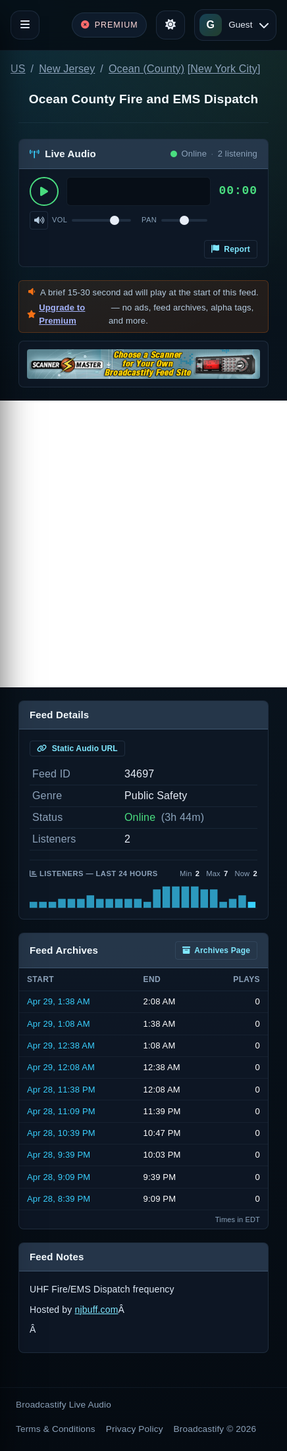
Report (230, 249)
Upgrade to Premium (62, 314)
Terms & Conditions (55, 1429)
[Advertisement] (143, 544)
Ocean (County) (146, 68)
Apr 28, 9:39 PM (58, 1155)
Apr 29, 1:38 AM (58, 1001)
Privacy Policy (134, 1429)
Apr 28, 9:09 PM (58, 1177)
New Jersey (67, 68)
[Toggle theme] (170, 25)
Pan (149, 220)
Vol (59, 220)
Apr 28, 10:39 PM (61, 1133)
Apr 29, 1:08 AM (58, 1024)
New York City (223, 68)
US (18, 68)
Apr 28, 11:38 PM (61, 1089)
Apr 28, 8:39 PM (58, 1199)
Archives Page (216, 950)
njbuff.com (96, 1309)
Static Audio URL (77, 748)
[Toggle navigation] (25, 25)
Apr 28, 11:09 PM (61, 1111)
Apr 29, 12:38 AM (61, 1045)
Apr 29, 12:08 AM (61, 1067)
